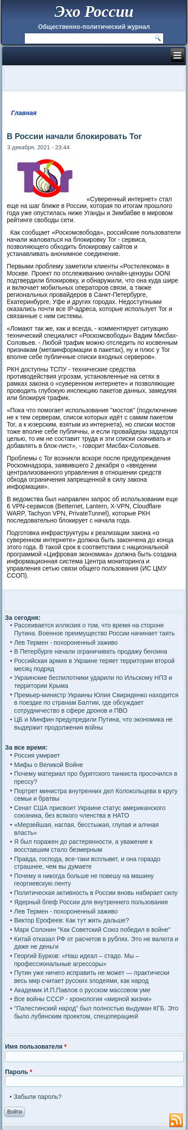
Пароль (18, 1071)
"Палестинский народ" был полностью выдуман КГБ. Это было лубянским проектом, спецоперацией (96, 1012)
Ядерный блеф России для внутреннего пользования (91, 902)
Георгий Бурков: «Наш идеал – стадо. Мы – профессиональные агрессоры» (76, 959)
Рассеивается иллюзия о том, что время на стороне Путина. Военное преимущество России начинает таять (94, 629)
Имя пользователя (36, 1046)
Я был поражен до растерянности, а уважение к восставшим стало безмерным (83, 845)
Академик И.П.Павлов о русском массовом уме (82, 990)
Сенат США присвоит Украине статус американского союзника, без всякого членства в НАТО (90, 811)
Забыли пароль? (38, 1096)
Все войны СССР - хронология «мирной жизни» (83, 998)
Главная (24, 112)
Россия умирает (37, 755)
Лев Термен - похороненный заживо (66, 642)
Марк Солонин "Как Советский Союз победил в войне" (92, 929)
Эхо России (94, 11)
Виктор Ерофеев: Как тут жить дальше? (71, 920)
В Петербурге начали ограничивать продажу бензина (90, 651)
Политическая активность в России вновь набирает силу (96, 892)
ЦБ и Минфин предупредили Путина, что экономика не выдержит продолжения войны (93, 723)
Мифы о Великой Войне (48, 764)
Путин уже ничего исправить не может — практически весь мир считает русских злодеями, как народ (91, 976)
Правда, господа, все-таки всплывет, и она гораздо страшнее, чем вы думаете (87, 862)
